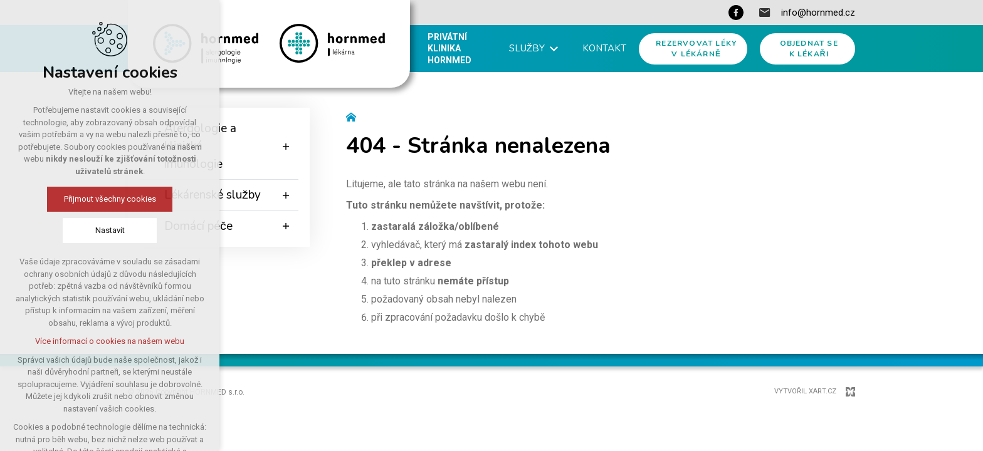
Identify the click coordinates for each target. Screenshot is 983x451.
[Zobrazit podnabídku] (285, 146)
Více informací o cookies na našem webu (102, 341)
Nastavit (102, 230)
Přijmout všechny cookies (102, 199)
